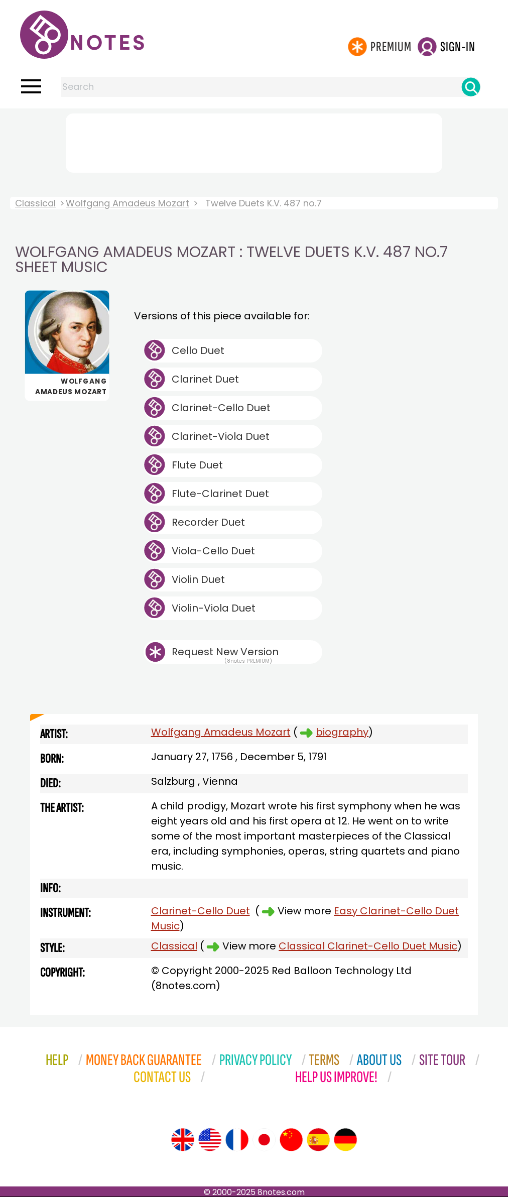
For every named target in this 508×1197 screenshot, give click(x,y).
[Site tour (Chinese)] (291, 1139)
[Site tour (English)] (182, 1139)
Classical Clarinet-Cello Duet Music (368, 946)
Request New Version (225, 652)
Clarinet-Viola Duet (221, 436)
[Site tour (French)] (236, 1139)
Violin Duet (198, 579)
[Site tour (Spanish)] (318, 1139)
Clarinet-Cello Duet (221, 408)
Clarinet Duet (205, 379)
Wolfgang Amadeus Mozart (127, 203)
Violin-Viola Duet (214, 608)
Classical (35, 203)
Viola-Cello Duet (213, 551)
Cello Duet (198, 350)
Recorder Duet (208, 522)
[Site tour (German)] (345, 1139)
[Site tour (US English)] (209, 1139)
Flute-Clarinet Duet (220, 494)
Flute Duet (197, 465)
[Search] (470, 86)
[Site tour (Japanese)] (264, 1139)
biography (342, 732)
